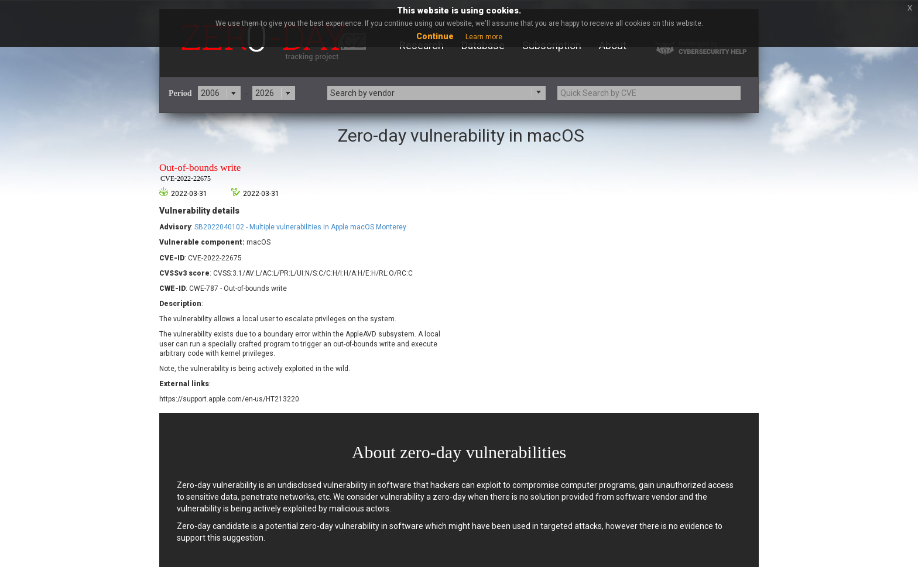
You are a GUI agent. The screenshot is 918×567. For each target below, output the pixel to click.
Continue (435, 36)
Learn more (483, 37)
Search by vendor (362, 93)
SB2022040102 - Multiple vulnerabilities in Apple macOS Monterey (300, 227)
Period (180, 93)
